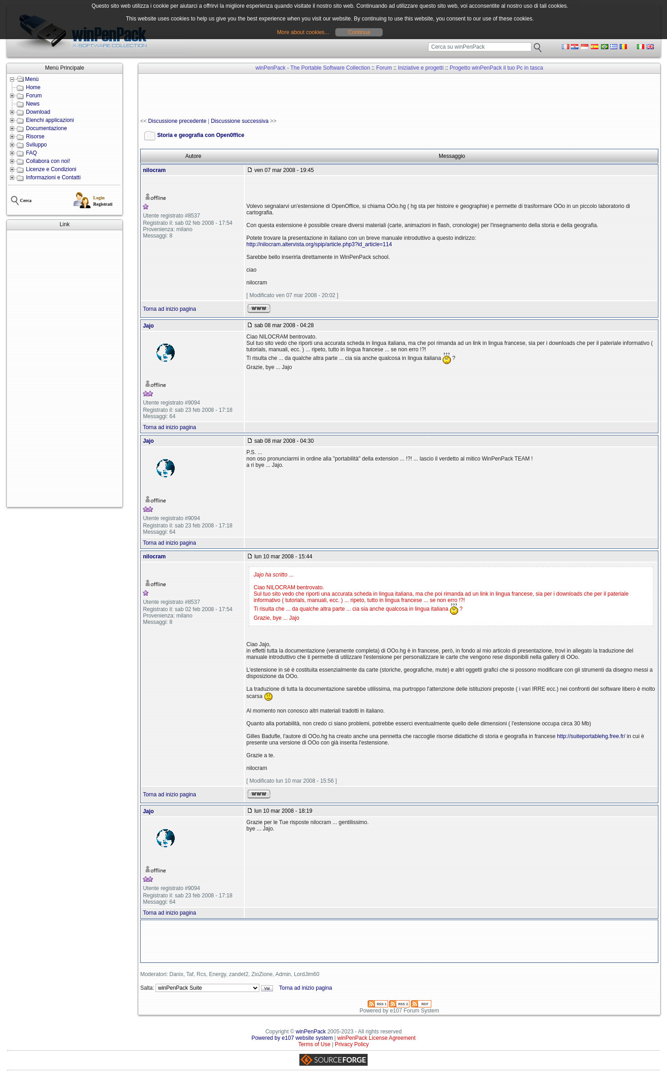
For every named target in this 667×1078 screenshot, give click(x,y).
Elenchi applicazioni (50, 120)
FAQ (31, 153)
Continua (359, 32)
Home (33, 87)
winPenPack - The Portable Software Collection (313, 68)
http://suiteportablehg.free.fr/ (591, 736)
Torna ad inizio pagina (169, 309)
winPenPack (311, 1031)
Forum (34, 95)
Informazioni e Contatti (53, 177)
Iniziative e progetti (421, 68)
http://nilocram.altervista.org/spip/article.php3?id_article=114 (319, 244)
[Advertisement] (65, 368)
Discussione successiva (239, 121)
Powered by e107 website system (292, 1038)
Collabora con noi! (48, 161)
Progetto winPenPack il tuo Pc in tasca (496, 68)
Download (38, 112)
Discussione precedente (177, 121)
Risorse (35, 136)
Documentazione (46, 128)
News (33, 104)
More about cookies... (303, 32)
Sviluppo (36, 145)
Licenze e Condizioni (51, 169)
